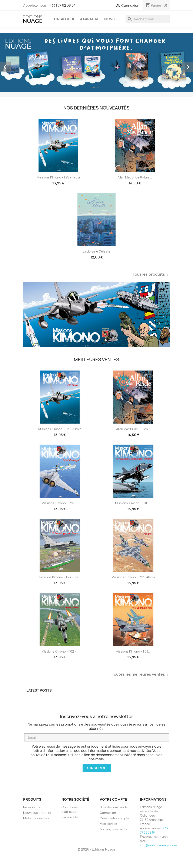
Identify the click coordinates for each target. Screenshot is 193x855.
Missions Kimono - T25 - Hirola (58, 177)
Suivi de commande (114, 807)
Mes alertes (108, 824)
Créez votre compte (114, 818)
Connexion (108, 813)
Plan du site (69, 817)
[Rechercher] (148, 19)
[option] (96, 62)
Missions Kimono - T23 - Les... (60, 577)
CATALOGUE (64, 19)
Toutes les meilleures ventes (141, 674)
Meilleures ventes (36, 818)
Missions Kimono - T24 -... (59, 503)
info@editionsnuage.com (158, 845)
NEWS (109, 19)
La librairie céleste (96, 251)
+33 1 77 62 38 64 (62, 5)
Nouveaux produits (37, 813)
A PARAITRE (89, 19)
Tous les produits (151, 274)
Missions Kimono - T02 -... (59, 651)
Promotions (31, 807)
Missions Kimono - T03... (133, 651)
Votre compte (113, 799)
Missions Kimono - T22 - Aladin (133, 577)
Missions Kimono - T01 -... (133, 503)
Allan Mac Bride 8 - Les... (135, 177)
